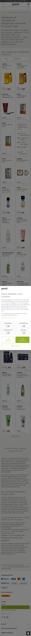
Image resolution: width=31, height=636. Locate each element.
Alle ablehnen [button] (8, 339)
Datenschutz (12, 317)
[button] (28, 633)
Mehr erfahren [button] (15, 346)
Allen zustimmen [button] (22, 339)
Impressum (4, 317)
